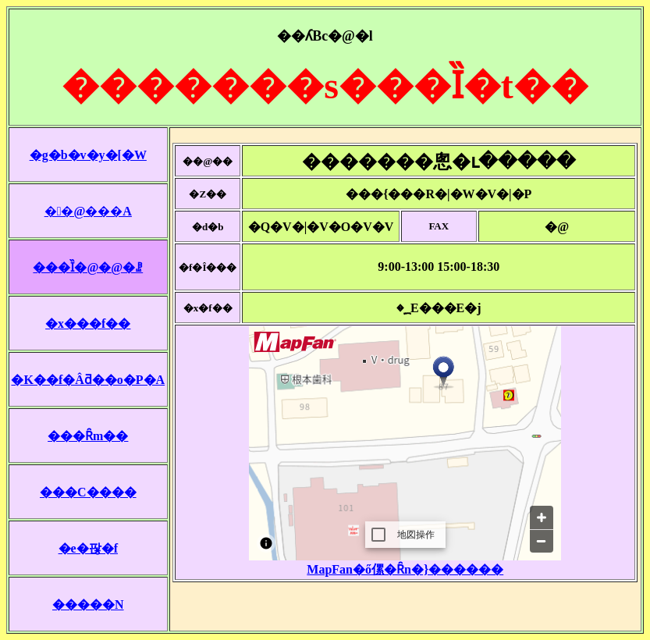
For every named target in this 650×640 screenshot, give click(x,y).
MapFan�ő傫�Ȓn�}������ (405, 569)
